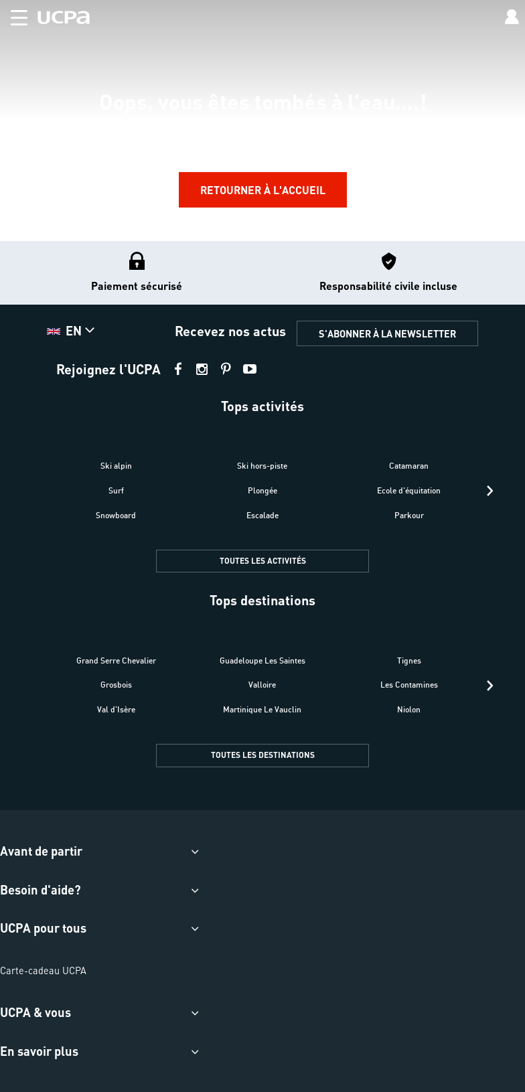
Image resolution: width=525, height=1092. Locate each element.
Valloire (262, 685)
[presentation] (490, 490)
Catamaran (409, 466)
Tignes (409, 660)
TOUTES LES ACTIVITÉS (263, 561)
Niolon (409, 709)
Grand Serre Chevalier (116, 660)
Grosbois (116, 685)
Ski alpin (116, 466)
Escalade (262, 515)
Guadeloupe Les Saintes (262, 660)
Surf (116, 490)
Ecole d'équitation (409, 490)
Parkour (409, 515)
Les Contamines (409, 685)
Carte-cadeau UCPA (43, 970)
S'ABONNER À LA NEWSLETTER (387, 333)
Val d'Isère (116, 709)
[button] (13, 15)
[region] (262, 120)
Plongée (262, 490)
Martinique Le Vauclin (262, 709)
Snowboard (116, 515)
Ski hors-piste (262, 466)
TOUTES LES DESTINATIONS (263, 755)
